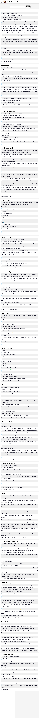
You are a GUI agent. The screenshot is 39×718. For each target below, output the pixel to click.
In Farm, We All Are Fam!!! (9, 46)
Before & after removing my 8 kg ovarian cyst (14, 15)
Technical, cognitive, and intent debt (11, 100)
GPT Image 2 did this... (8, 257)
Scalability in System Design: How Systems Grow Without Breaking (19, 141)
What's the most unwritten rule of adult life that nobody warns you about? (20, 428)
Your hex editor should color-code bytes (12, 76)
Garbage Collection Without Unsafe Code (13, 122)
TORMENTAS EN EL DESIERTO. (11, 376)
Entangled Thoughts (8, 374)
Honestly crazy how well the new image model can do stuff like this (19, 267)
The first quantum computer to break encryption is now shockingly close (18, 628)
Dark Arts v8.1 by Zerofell (9, 354)
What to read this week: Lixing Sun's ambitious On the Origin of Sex (17, 637)
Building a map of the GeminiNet (11, 137)
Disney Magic (6, 228)
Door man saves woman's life (10, 13)
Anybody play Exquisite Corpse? (11, 380)
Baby (4, 211)
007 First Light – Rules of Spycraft (11, 302)
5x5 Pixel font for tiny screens (10, 80)
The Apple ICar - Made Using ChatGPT (12, 344)
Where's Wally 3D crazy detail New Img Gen (13, 239)
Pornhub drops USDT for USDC (10, 565)
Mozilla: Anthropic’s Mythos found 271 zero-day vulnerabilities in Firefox (20, 187)
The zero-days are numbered (8, 411)
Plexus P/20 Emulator (8, 102)
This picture (6, 319)
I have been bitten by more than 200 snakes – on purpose (15, 639)
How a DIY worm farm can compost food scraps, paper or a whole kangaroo (19, 650)
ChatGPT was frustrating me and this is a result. (14, 328)
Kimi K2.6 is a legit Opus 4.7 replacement (13, 474)
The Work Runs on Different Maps (11, 119)
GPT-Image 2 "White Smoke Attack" (11, 248)
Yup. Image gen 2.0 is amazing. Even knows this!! (15, 259)
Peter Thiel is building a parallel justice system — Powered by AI (18, 178)
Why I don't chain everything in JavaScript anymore (15, 144)
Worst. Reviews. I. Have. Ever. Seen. (12, 19)
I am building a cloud (8, 67)
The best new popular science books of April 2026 (13, 624)
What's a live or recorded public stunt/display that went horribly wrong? (20, 435)
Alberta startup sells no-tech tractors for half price (15, 69)
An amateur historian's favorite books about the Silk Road (17, 98)
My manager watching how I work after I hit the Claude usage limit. (19, 669)
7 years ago (6, 689)
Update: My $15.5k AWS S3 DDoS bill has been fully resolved (18, 587)
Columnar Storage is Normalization (11, 115)
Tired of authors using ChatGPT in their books (14, 672)
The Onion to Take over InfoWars (11, 85)
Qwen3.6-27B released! (9, 489)
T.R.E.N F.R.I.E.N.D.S (8, 676)
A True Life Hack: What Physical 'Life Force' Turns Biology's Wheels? (19, 87)
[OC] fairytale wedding (8, 209)
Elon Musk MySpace (8, 261)
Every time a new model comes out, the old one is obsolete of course (19, 476)
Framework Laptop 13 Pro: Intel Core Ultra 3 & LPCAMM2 (15, 415)
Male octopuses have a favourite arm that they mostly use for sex (16, 626)
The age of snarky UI (6, 389)
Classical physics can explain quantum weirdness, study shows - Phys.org (18, 522)
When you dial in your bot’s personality (12, 487)
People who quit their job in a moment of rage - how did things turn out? (20, 430)
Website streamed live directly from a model (13, 96)
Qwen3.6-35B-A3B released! (10, 465)
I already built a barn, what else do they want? (14, 296)
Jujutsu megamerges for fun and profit (10, 404)
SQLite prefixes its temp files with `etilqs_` (11, 398)
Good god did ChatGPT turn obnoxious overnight (15, 263)
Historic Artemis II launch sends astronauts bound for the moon (16, 635)
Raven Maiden (6, 335)
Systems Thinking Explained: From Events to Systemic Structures (19, 128)
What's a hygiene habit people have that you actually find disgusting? (19, 450)
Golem (4, 350)
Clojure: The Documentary (7, 413)
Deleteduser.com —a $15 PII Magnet (10, 387)
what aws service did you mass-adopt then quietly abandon (17, 598)
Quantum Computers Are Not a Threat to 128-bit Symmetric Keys (16, 417)
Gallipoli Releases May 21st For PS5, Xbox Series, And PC (17, 304)
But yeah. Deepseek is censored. (11, 656)
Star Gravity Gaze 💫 (8, 333)
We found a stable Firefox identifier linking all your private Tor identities (20, 78)
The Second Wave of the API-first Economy (13, 117)
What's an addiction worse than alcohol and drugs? (15, 432)
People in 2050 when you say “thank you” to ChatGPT (16, 250)
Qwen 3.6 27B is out (8, 467)
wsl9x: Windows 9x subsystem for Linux (10, 391)
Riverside (5, 359)
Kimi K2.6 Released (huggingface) (11, 480)
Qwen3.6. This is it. (7, 478)
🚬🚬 (4, 667)
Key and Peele (6, 224)
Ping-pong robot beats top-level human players (14, 107)
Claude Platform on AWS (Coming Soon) (13, 615)
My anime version (7, 322)
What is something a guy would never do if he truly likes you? (17, 437)
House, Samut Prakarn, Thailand (11, 367)
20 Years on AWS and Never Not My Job (13, 596)
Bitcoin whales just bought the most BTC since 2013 (15, 578)
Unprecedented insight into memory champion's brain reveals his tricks (18, 643)
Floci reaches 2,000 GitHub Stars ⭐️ (12, 609)
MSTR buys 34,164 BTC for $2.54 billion (13, 563)
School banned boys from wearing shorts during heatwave (17, 50)
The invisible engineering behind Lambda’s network (15, 617)
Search (28, 6)
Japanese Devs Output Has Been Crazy (12, 283)
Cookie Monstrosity (7, 361)
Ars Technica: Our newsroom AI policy (12, 83)
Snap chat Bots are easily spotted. (11, 683)
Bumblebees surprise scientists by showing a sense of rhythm (15, 646)
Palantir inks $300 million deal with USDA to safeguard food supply (19, 172)
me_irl (4, 57)
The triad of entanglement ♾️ (10, 326)
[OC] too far (6, 233)
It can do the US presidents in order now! (13, 241)
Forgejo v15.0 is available (7, 393)
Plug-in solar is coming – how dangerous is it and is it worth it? (16, 630)
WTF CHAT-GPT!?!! (8, 674)
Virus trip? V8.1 (7, 363)
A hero (4, 37)
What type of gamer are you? (10, 309)
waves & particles (5, 396)
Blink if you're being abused (9, 59)
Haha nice (5, 231)
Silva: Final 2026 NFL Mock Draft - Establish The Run (14, 537)
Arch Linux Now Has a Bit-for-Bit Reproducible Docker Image (17, 104)
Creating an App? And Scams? (10, 139)
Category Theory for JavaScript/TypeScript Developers (16, 130)
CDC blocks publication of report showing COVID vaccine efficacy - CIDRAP (19, 509)
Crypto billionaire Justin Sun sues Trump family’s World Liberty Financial (20, 567)
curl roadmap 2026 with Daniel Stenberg (12, 124)
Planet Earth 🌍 (7, 370)
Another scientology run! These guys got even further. (16, 35)
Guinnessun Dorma (8, 213)
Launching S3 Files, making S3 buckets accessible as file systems (19, 585)
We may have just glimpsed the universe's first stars (13, 641)
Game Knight (6, 352)
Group (4, 217)
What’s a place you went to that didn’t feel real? (14, 439)
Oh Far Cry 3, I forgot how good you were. (13, 289)
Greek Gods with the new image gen (12, 265)
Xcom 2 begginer (7, 307)
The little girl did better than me (10, 17)
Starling (5, 365)
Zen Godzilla (6, 341)
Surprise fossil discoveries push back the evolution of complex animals (18, 648)
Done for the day (7, 61)
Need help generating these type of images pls (14, 378)
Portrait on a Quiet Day (8, 372)
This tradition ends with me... (10, 226)
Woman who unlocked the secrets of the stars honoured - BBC (16, 519)
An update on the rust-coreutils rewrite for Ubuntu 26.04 (16, 126)
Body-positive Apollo (8, 330)
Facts (4, 48)
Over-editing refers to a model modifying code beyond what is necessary (20, 89)
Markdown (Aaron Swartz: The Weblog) (12, 113)
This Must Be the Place (8, 324)
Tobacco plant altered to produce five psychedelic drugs (14, 633)
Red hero (5, 356)
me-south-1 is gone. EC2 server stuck (12, 593)
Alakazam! (5, 215)
